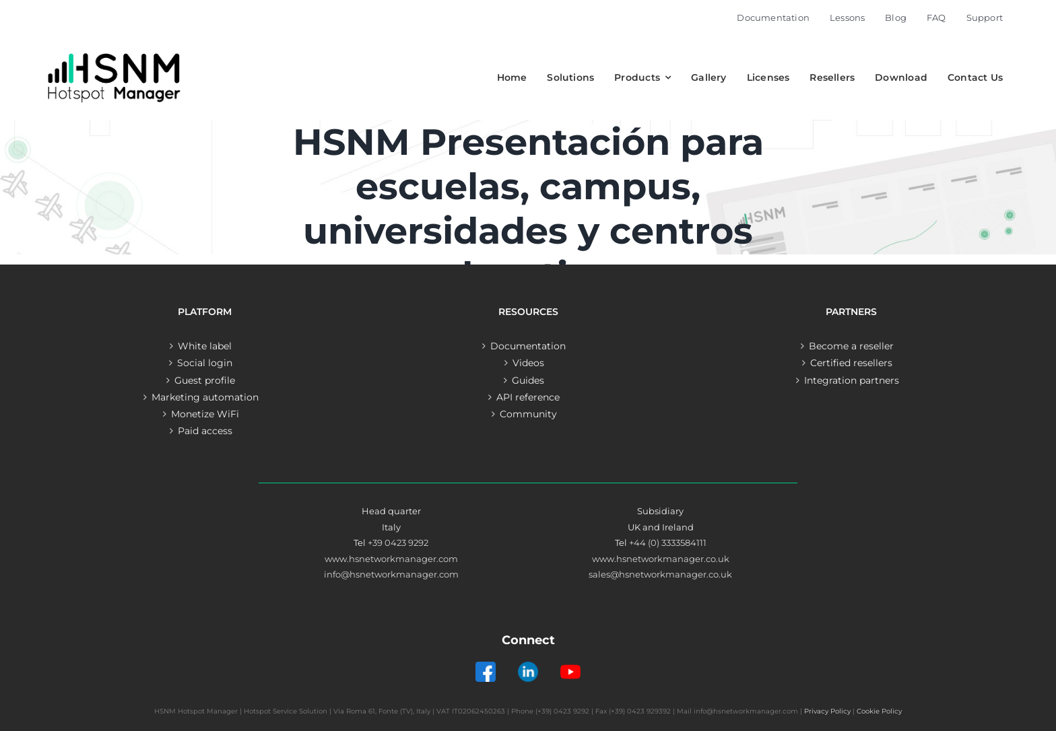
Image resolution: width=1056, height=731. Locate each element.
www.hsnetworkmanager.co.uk (660, 558)
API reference (528, 397)
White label (205, 346)
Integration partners (851, 380)
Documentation (528, 346)
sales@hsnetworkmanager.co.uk (660, 574)
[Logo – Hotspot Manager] (114, 53)
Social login (204, 363)
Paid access (205, 431)
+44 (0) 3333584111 (667, 542)
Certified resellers (851, 363)
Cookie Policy (879, 711)
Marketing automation (205, 397)
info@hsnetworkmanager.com (391, 574)
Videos (528, 363)
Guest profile (204, 380)
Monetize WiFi (205, 414)
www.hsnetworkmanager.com (391, 558)
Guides (528, 380)
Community (528, 414)
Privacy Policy (827, 711)
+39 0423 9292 (398, 542)
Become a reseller (851, 346)
